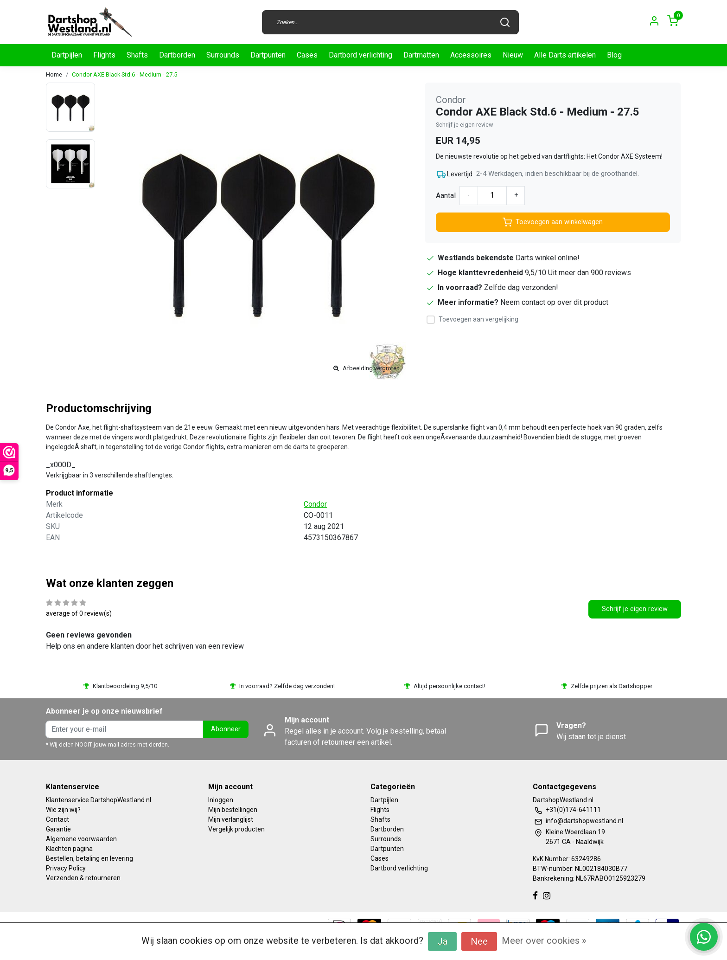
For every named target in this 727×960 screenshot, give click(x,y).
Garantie (58, 829)
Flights (104, 55)
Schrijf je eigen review (464, 124)
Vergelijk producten (236, 829)
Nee (479, 941)
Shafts (137, 55)
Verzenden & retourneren (83, 878)
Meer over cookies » (544, 940)
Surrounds (222, 55)
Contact (57, 819)
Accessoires (470, 55)
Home (54, 74)
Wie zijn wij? (63, 809)
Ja (442, 941)
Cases (307, 55)
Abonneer (226, 729)
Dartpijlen (66, 55)
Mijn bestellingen (232, 809)
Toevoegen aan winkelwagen (553, 222)
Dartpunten (268, 55)
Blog (614, 55)
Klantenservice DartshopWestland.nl (98, 800)
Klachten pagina (69, 848)
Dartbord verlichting (360, 55)
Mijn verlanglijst (230, 819)
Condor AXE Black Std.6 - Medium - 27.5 (124, 74)
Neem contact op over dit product (554, 302)
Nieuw (513, 55)
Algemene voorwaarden (81, 839)
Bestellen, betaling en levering (89, 858)
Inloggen (220, 800)
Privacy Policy (66, 868)
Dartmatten (421, 55)
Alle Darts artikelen (565, 55)
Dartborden (177, 55)
